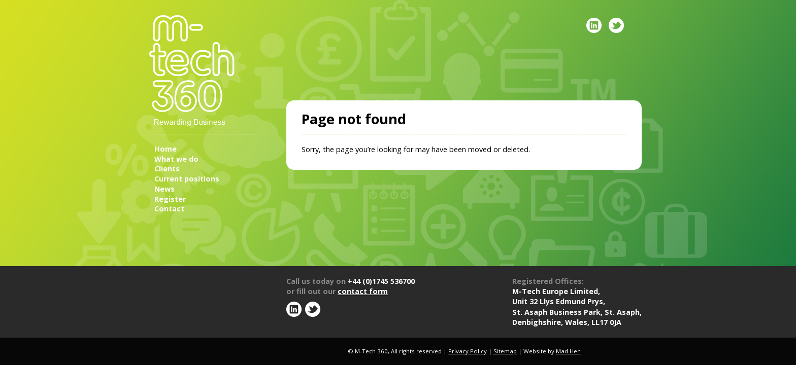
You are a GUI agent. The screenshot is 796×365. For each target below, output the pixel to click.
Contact (169, 208)
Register (170, 199)
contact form (363, 291)
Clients (167, 168)
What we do (176, 159)
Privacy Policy (467, 351)
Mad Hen (568, 351)
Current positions (186, 179)
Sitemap (505, 351)
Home (165, 149)
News (164, 189)
